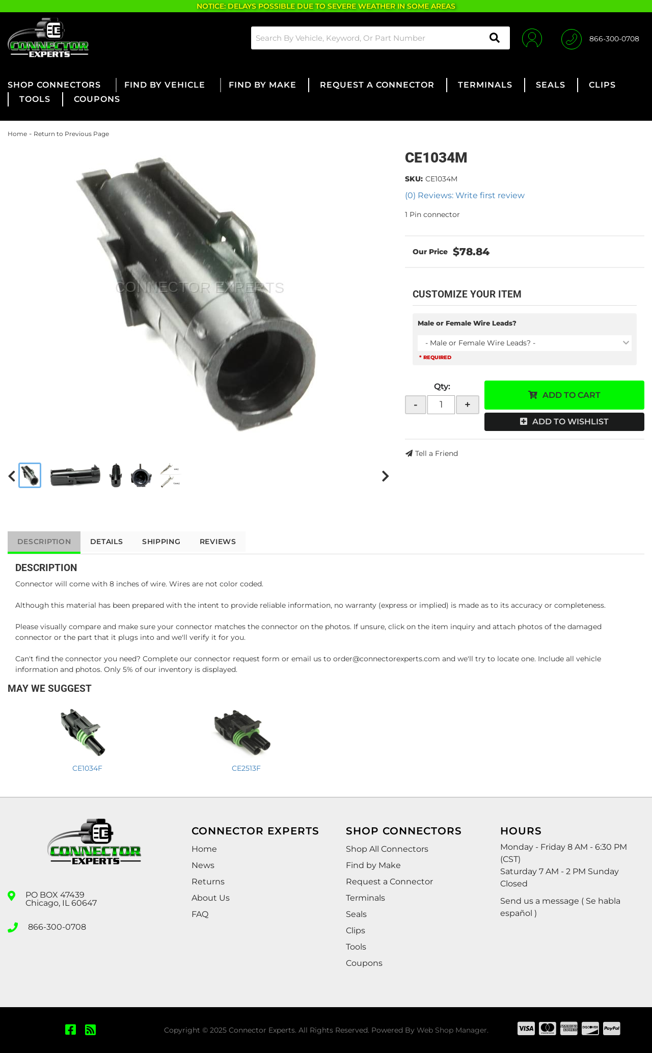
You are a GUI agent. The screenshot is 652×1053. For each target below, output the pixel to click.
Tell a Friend (436, 453)
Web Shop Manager (452, 1030)
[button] (379, 37)
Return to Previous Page (71, 134)
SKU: (414, 178)
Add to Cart (571, 395)
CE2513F (246, 768)
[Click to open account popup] (531, 37)
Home (17, 134)
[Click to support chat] (600, 37)
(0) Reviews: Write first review (465, 195)
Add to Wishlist (570, 421)
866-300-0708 (57, 927)
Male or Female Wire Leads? (467, 323)
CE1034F (87, 768)
